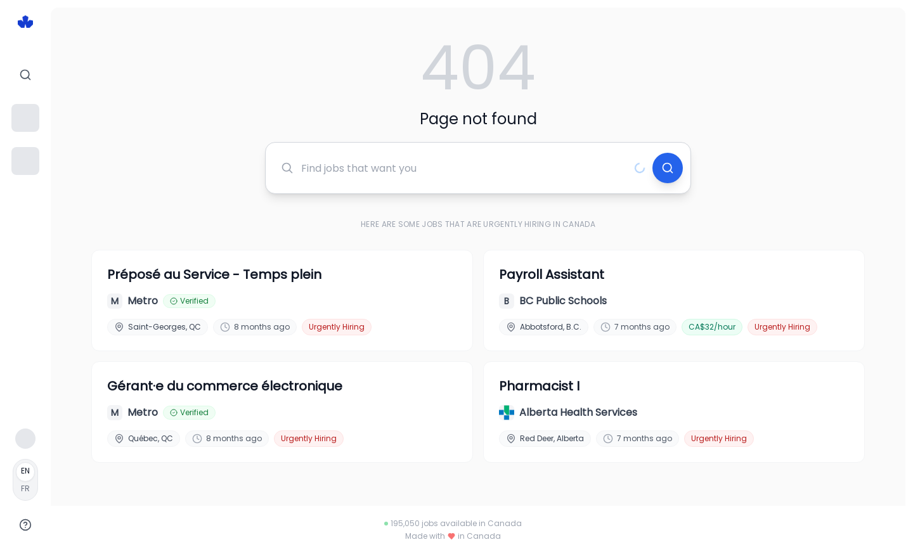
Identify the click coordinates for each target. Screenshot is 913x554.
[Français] (25, 480)
